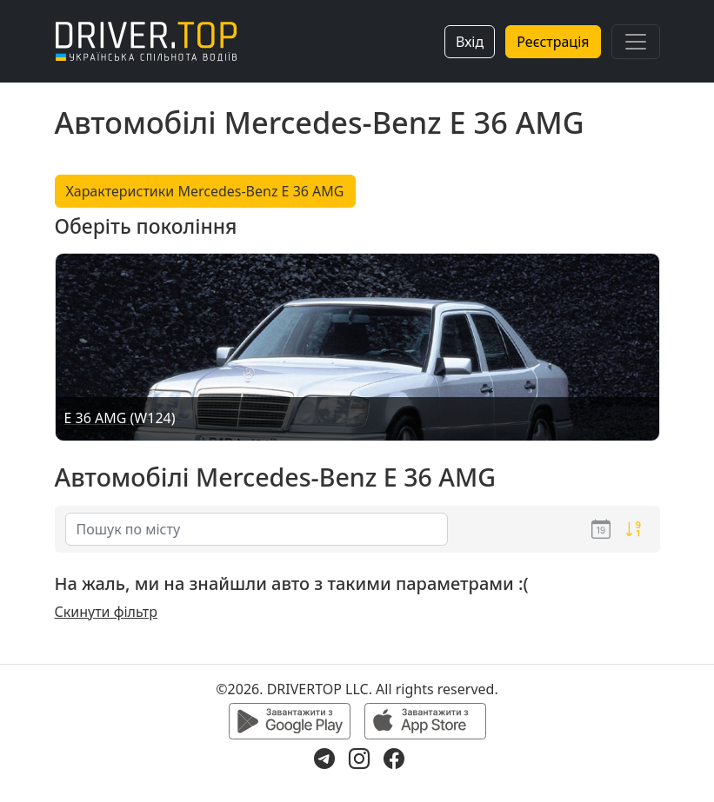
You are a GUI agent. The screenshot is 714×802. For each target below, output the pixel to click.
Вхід (470, 41)
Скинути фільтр (106, 611)
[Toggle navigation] (635, 41)
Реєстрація (553, 41)
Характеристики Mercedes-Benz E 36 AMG (205, 191)
